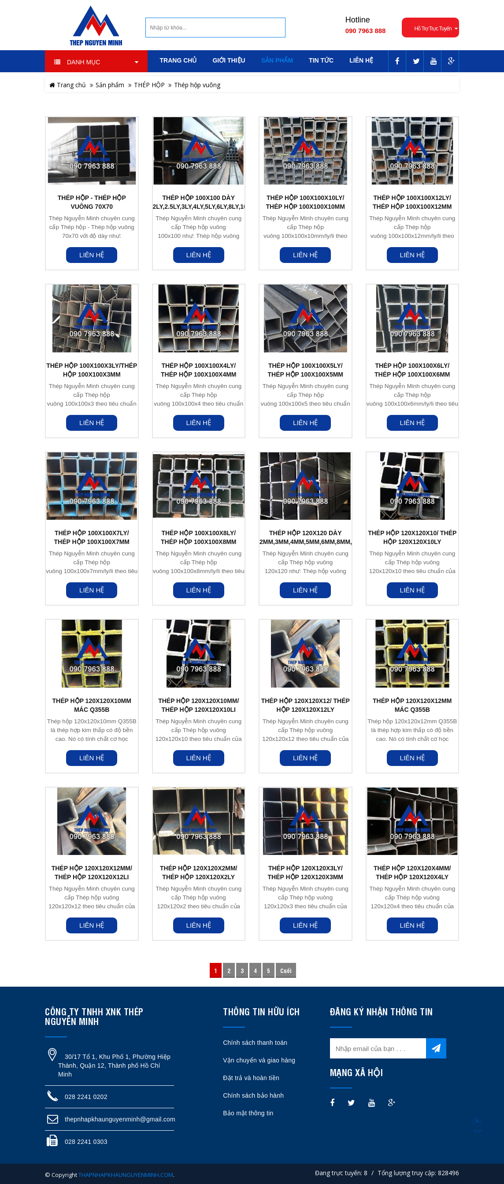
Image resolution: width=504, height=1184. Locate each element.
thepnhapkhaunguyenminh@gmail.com (120, 1119)
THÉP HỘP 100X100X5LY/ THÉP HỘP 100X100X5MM (305, 370)
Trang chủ (67, 85)
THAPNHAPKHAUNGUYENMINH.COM (125, 1175)
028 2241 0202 (86, 1096)
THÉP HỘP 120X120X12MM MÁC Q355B (412, 705)
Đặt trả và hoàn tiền (251, 1077)
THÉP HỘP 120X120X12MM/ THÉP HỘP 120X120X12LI (92, 873)
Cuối (286, 970)
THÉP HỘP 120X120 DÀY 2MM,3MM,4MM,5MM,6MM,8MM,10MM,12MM (305, 537)
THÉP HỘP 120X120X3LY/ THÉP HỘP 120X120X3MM (305, 873)
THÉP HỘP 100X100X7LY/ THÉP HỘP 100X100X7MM (92, 537)
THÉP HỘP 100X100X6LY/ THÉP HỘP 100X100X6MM (412, 370)
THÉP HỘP (149, 85)
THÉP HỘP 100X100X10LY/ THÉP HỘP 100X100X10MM (305, 202)
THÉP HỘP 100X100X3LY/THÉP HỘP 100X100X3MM (91, 370)
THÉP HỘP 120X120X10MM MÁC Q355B (91, 705)
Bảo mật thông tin (248, 1113)
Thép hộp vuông (197, 85)
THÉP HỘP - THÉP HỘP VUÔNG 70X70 (92, 202)
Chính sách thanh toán (255, 1042)
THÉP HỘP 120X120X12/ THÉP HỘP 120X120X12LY (305, 705)
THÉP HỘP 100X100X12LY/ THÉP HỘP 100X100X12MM (412, 202)
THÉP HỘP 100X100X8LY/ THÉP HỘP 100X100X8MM (199, 537)
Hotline (357, 19)
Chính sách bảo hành (253, 1095)
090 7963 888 (365, 30)
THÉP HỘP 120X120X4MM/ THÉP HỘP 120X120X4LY (412, 873)
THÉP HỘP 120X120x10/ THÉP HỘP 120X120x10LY (412, 537)
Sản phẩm (110, 85)
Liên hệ (91, 255)
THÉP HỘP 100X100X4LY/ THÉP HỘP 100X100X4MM (199, 370)
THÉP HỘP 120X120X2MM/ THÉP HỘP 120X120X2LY (198, 873)
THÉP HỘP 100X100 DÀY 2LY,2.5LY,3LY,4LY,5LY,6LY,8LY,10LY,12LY (199, 202)
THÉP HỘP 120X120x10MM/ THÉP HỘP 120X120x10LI (198, 705)
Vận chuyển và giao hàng (259, 1060)
